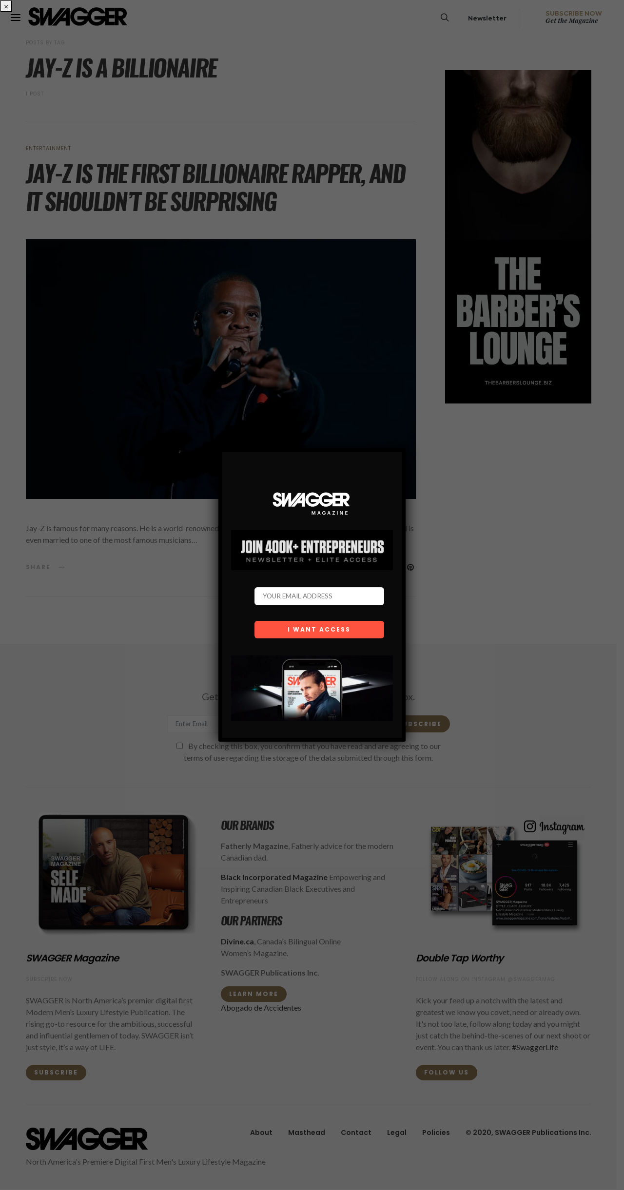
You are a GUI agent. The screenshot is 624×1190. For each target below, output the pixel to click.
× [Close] (6, 6)
